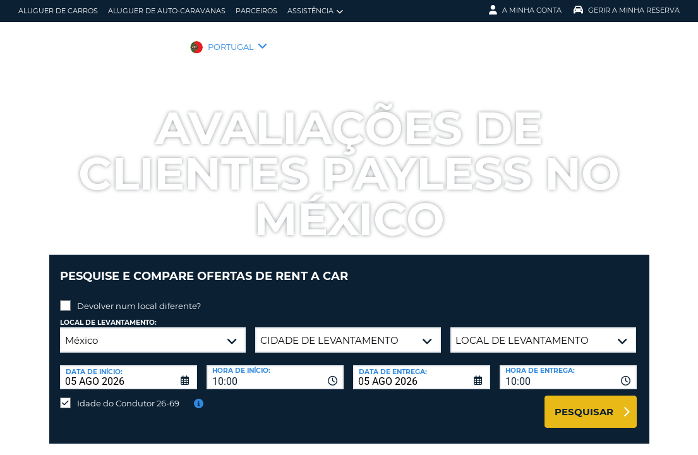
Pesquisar (584, 402)
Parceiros (256, 10)
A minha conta (525, 10)
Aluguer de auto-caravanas (167, 10)
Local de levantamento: (108, 313)
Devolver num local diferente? (139, 296)
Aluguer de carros (58, 10)
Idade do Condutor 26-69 (128, 394)
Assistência (315, 11)
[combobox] (275, 368)
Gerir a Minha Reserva (627, 10)
